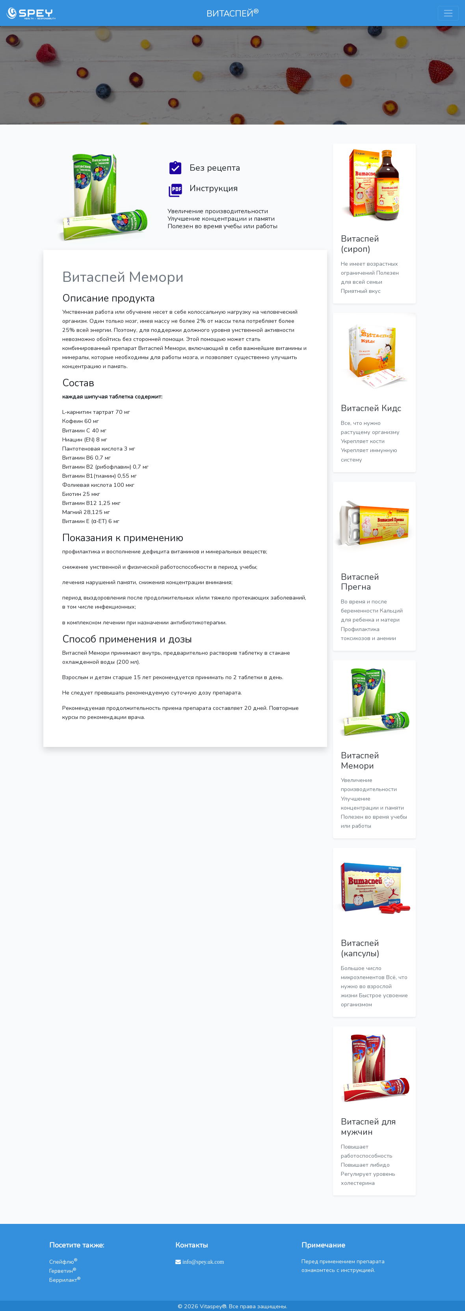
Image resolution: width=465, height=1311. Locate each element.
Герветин (62, 1271)
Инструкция (214, 189)
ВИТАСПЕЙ (232, 13)
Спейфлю (63, 1262)
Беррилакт (64, 1280)
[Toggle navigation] (448, 13)
